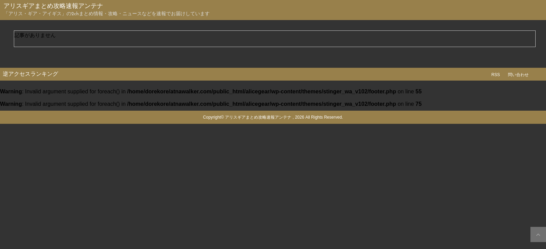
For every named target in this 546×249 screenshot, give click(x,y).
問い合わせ (518, 74)
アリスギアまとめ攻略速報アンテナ (53, 6)
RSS (495, 74)
